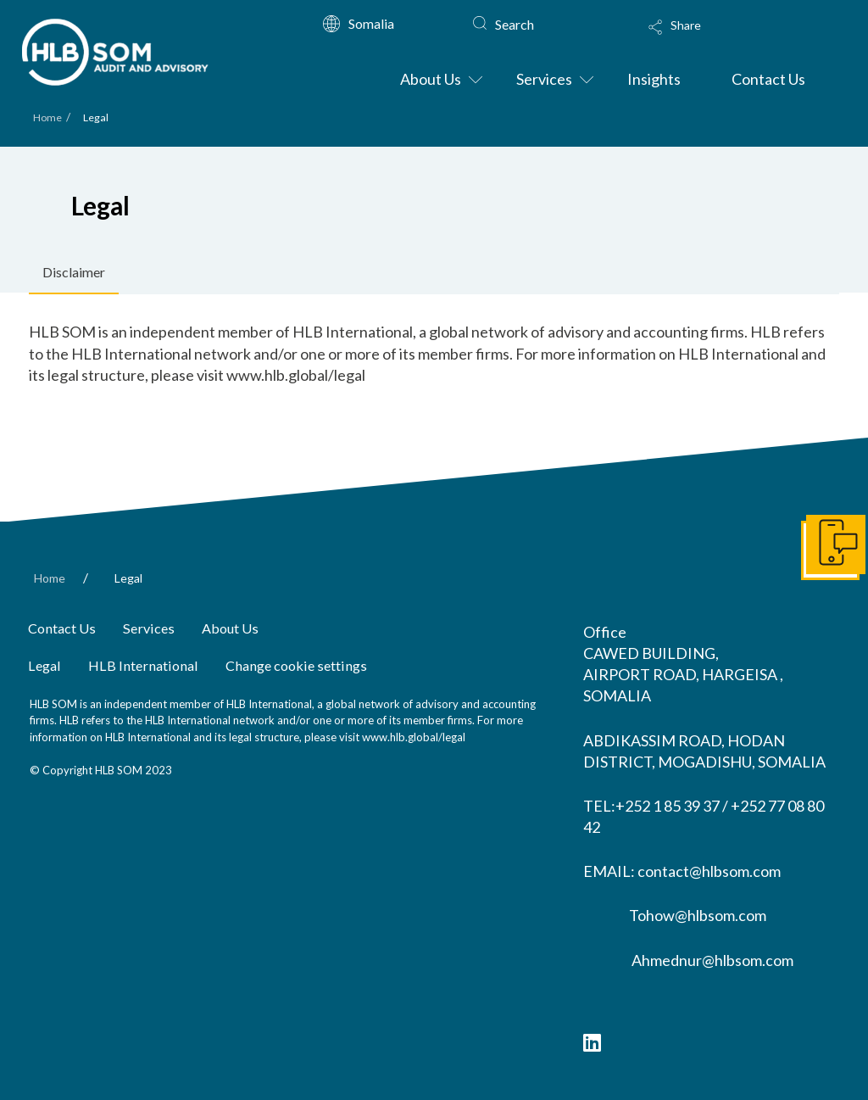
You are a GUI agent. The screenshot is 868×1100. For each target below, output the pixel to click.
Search (514, 24)
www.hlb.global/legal (413, 737)
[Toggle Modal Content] (729, 38)
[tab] (74, 273)
